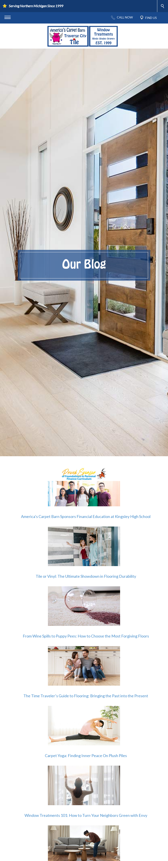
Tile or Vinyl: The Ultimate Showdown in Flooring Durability (86, 576)
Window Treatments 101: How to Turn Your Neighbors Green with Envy (85, 815)
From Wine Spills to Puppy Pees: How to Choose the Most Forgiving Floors (86, 636)
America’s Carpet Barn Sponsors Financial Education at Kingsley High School (85, 516)
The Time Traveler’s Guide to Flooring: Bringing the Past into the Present (85, 695)
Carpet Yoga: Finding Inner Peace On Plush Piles (86, 755)
